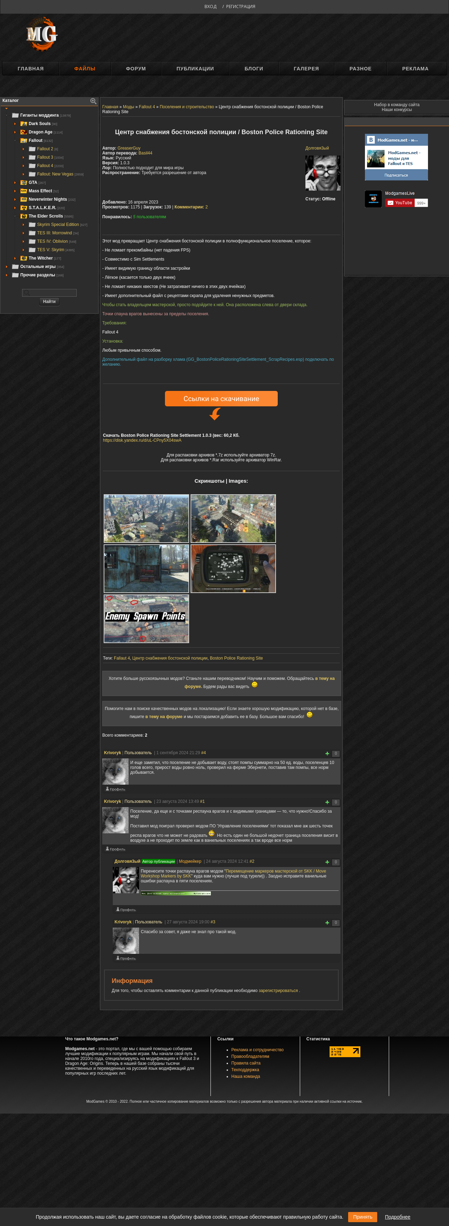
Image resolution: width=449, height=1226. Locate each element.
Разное (361, 68)
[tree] (49, 195)
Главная (31, 68)
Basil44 (145, 153)
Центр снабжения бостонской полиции (170, 658)
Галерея (306, 68)
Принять (362, 1217)
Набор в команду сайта (397, 104)
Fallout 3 (45, 157)
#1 (202, 801)
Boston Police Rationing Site (236, 658)
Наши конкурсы (397, 109)
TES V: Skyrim (51, 250)
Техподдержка (246, 1069)
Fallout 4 (45, 165)
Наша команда (246, 1076)
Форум (136, 68)
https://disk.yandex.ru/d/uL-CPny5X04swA (142, 440)
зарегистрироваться (279, 990)
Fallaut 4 (122, 658)
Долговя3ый (317, 148)
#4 (203, 752)
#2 (252, 861)
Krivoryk (112, 752)
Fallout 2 (43, 149)
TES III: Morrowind (53, 233)
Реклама (415, 68)
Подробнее (397, 1217)
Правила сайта (246, 1063)
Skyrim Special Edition (57, 224)
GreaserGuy (129, 148)
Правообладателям (250, 1056)
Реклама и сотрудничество (258, 1049)
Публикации (195, 68)
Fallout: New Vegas (56, 174)
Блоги (253, 68)
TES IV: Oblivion (52, 241)
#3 (212, 922)
